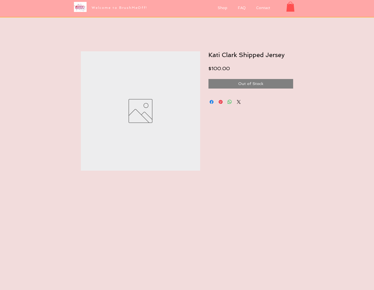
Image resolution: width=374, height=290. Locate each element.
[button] (290, 7)
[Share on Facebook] (211, 102)
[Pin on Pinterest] (220, 102)
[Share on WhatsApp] (230, 102)
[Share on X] (239, 102)
